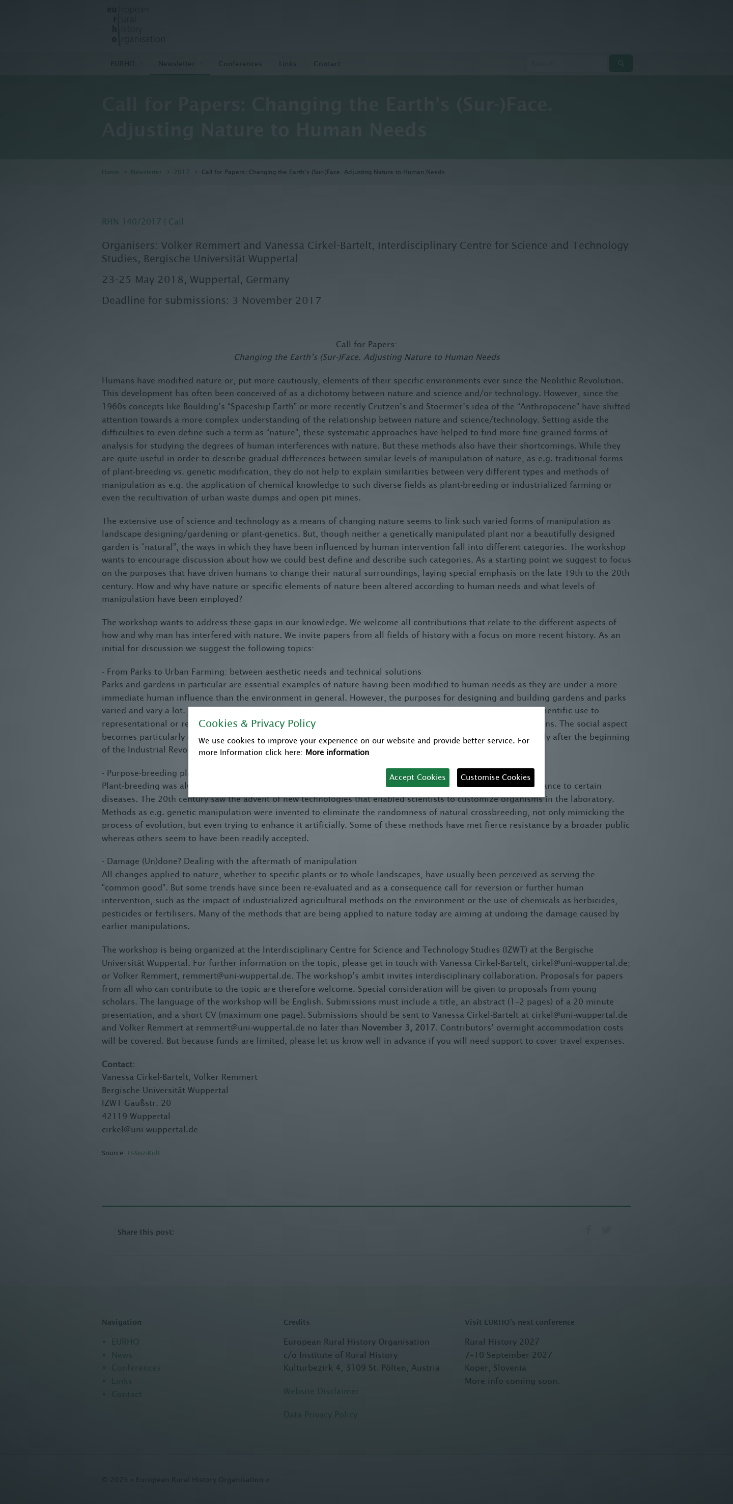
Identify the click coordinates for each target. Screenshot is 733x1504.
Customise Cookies (496, 777)
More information (337, 752)
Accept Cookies (417, 777)
